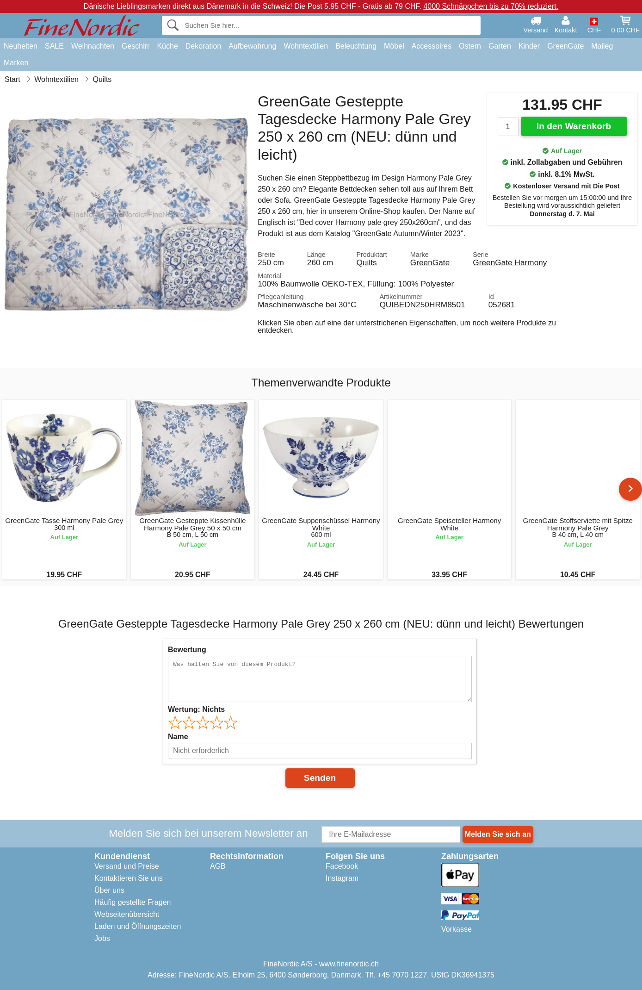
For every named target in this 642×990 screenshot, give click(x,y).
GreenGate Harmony (510, 262)
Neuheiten (20, 46)
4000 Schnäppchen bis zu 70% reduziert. (490, 6)
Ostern (470, 46)
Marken (16, 63)
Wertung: (196, 709)
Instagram (342, 878)
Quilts (366, 262)
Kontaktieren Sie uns (128, 878)
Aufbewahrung (252, 46)
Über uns (109, 890)
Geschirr (135, 46)
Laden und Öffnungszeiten (137, 926)
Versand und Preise (126, 866)
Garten (499, 46)
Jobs (102, 938)
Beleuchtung (356, 46)
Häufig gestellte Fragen (132, 902)
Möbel (394, 46)
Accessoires (431, 46)
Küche (167, 46)
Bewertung (187, 650)
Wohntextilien (306, 46)
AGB (218, 866)
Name (178, 737)
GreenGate (565, 46)
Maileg (602, 46)
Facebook (342, 866)
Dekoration (203, 46)
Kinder (529, 46)
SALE (54, 46)
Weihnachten (92, 46)
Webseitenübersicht (126, 914)
